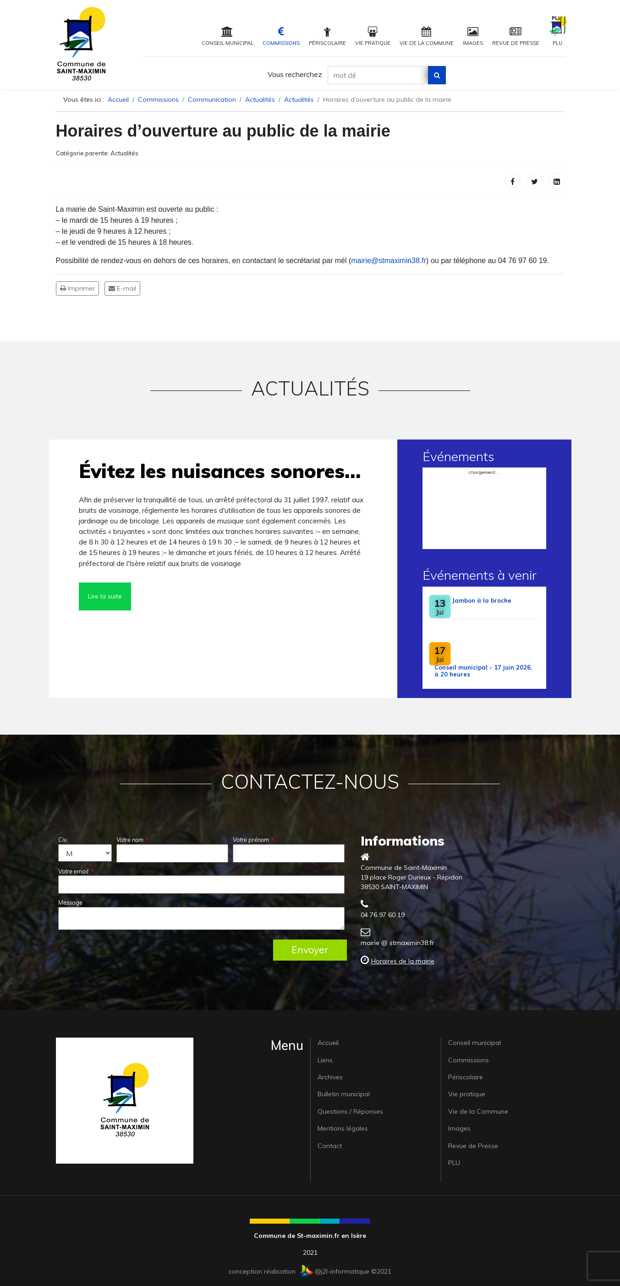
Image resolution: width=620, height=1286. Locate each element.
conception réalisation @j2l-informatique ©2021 (310, 1271)
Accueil (328, 1043)
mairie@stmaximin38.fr (388, 260)
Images (473, 36)
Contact (330, 1146)
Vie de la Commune (427, 36)
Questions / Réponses (350, 1111)
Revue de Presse (515, 36)
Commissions (281, 36)
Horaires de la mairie (402, 961)
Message (70, 902)
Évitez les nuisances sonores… (220, 471)
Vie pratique (372, 36)
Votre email (75, 871)
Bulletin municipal (344, 1094)
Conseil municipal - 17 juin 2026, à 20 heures (483, 671)
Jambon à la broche (481, 600)
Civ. (63, 839)
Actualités (124, 153)
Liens (325, 1060)
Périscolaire (327, 36)
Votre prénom (253, 839)
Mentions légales (343, 1128)
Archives (330, 1077)
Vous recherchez (295, 74)
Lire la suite (105, 596)
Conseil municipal (227, 36)
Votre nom (132, 839)
